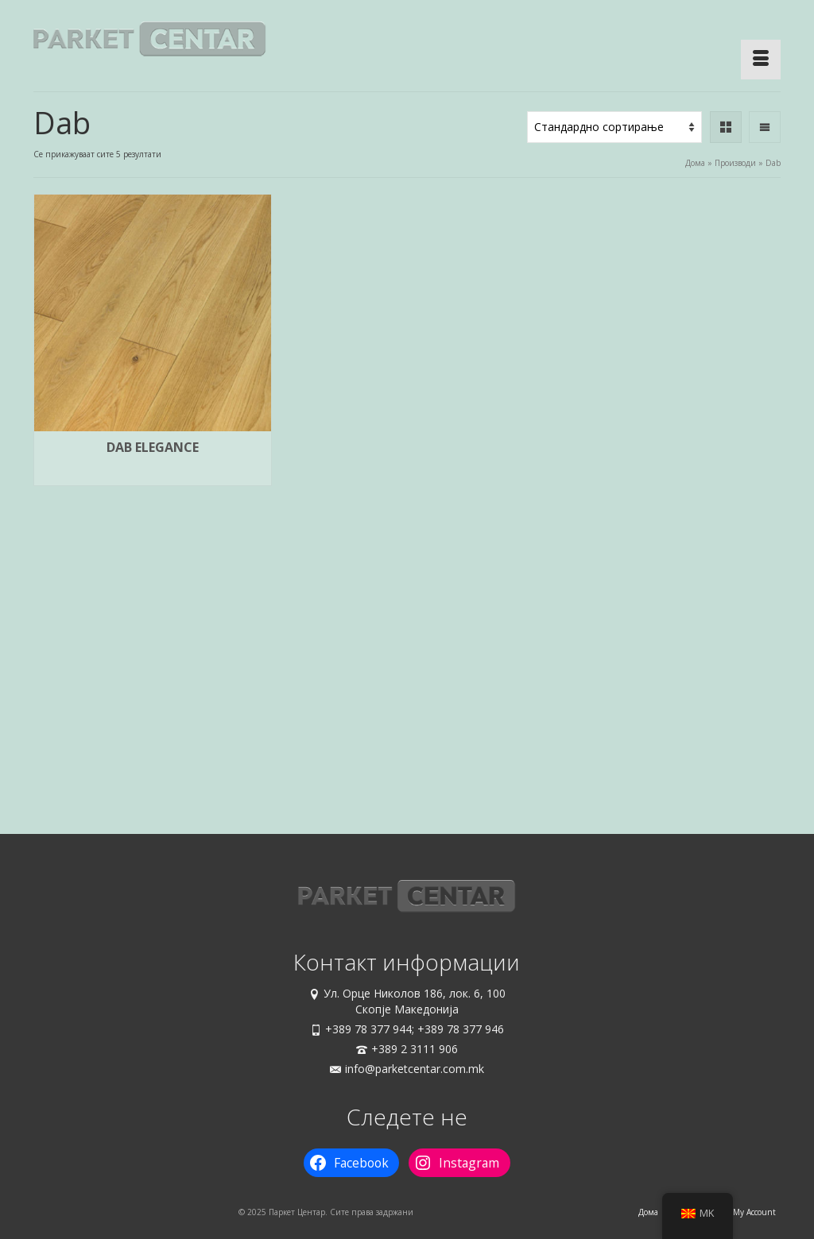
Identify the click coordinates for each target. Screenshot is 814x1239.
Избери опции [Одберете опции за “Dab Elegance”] (152, 474)
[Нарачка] (614, 127)
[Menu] (761, 59)
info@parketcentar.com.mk (407, 1068)
